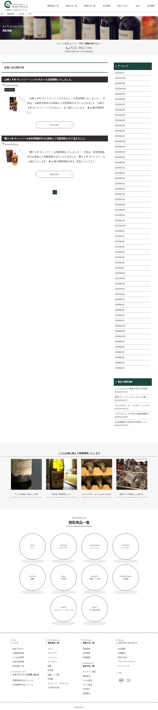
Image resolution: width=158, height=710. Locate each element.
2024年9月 (120, 157)
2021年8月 (120, 231)
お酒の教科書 (18, 661)
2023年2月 (120, 220)
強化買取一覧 (18, 666)
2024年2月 (120, 194)
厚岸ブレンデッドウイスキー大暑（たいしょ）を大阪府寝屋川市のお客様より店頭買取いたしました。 (133, 397)
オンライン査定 (89, 671)
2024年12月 (120, 141)
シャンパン (52, 657)
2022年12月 (120, 225)
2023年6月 (120, 210)
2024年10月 (120, 152)
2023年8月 (120, 204)
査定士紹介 (122, 657)
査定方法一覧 (71, 6)
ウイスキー (9, 90)
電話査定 (86, 676)
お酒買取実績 (18, 653)
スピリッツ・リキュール (58, 683)
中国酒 (50, 679)
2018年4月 (120, 368)
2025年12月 (120, 78)
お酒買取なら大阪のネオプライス (16, 10)
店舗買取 (86, 657)
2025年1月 (120, 136)
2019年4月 (120, 304)
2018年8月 (120, 347)
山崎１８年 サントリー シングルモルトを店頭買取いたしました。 (39, 79)
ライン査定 (87, 685)
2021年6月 (119, 241)
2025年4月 (120, 120)
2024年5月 (120, 178)
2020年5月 (120, 273)
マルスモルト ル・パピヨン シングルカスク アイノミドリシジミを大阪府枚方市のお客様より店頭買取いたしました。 (133, 405)
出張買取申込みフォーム (22, 685)
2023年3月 (120, 215)
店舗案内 (121, 653)
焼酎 (49, 666)
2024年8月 (120, 162)
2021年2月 (120, 262)
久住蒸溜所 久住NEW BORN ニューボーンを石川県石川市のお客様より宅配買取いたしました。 (133, 422)
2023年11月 (120, 199)
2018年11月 (120, 331)
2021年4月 (120, 252)
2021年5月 (120, 246)
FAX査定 (86, 689)
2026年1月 (119, 73)
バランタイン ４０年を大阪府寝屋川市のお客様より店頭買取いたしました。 (133, 413)
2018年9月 (120, 341)
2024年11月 (120, 146)
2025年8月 (120, 99)
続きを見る (54, 125)
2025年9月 (120, 94)
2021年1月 (119, 268)
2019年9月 (120, 294)
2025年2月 (120, 131)
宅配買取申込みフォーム (22, 680)
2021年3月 (120, 257)
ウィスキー (52, 661)
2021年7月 (119, 236)
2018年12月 (120, 326)
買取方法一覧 (90, 6)
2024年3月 (120, 189)
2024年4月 (120, 183)
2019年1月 (119, 320)
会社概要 (150, 6)
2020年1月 (120, 289)
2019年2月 (120, 315)
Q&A (138, 6)
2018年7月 (119, 352)
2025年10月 (120, 88)
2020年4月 (120, 278)
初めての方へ (123, 6)
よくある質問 (18, 657)
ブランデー (52, 653)
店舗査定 (86, 693)
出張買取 (86, 653)
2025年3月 (120, 125)
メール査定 (87, 680)
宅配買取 (86, 648)
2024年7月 (120, 167)
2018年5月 (120, 362)
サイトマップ (123, 666)
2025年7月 (120, 104)
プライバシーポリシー (127, 661)
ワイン (50, 648)
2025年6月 (120, 109)
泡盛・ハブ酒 (53, 674)
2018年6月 (119, 357)
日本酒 (50, 670)
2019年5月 (120, 299)
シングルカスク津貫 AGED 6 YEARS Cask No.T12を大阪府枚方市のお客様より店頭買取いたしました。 (133, 388)
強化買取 (106, 6)
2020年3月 (120, 283)
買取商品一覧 (53, 6)
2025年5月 (120, 115)
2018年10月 (120, 336)
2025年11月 (120, 83)
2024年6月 (120, 173)
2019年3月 (120, 310)
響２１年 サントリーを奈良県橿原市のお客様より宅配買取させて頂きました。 (45, 138)
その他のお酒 (53, 687)
